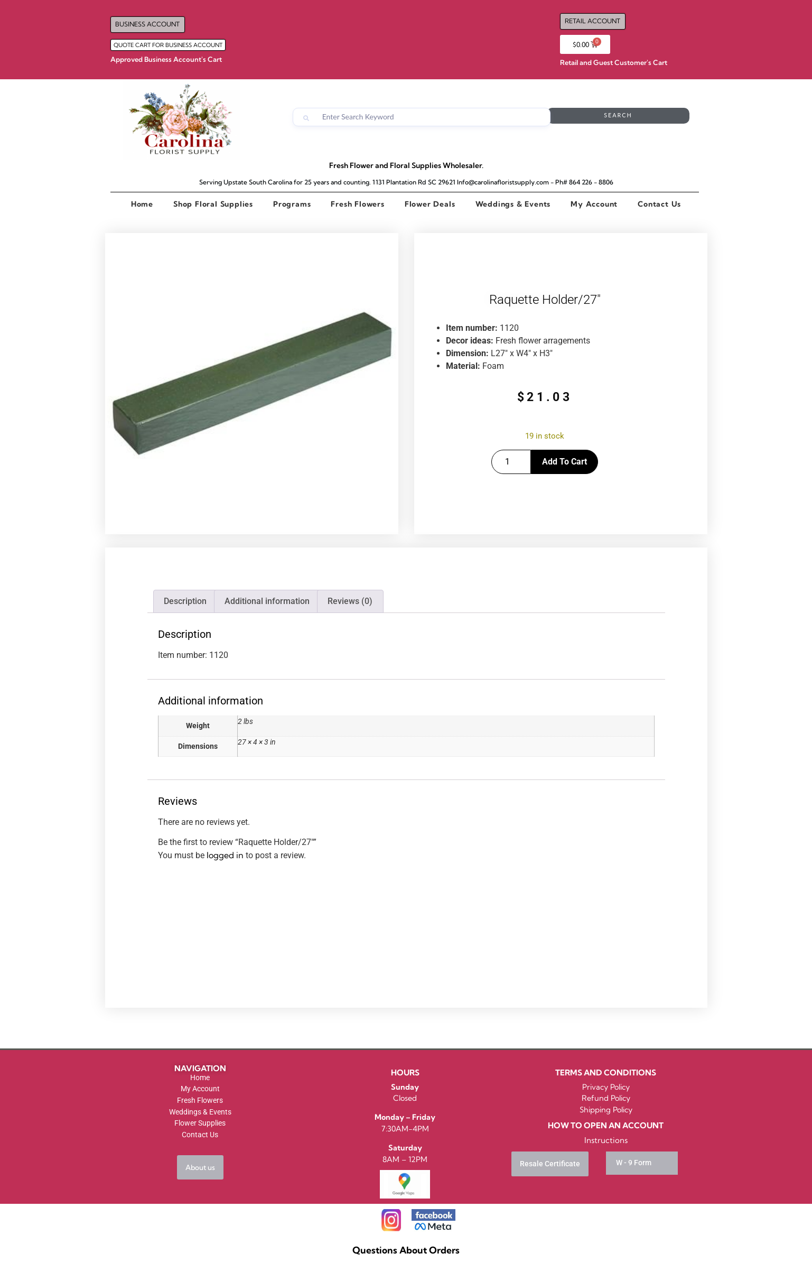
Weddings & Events (513, 204)
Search (647, 117)
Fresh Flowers (357, 204)
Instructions (606, 1140)
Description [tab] (185, 601)
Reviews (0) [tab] (350, 601)
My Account (594, 204)
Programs (292, 204)
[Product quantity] (511, 462)
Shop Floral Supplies (213, 204)
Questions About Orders (406, 1250)
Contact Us (659, 204)
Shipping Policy (606, 1110)
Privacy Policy (606, 1087)
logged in (225, 855)
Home (142, 204)
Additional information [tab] (267, 601)
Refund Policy (606, 1098)
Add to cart (564, 462)
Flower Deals (430, 204)
